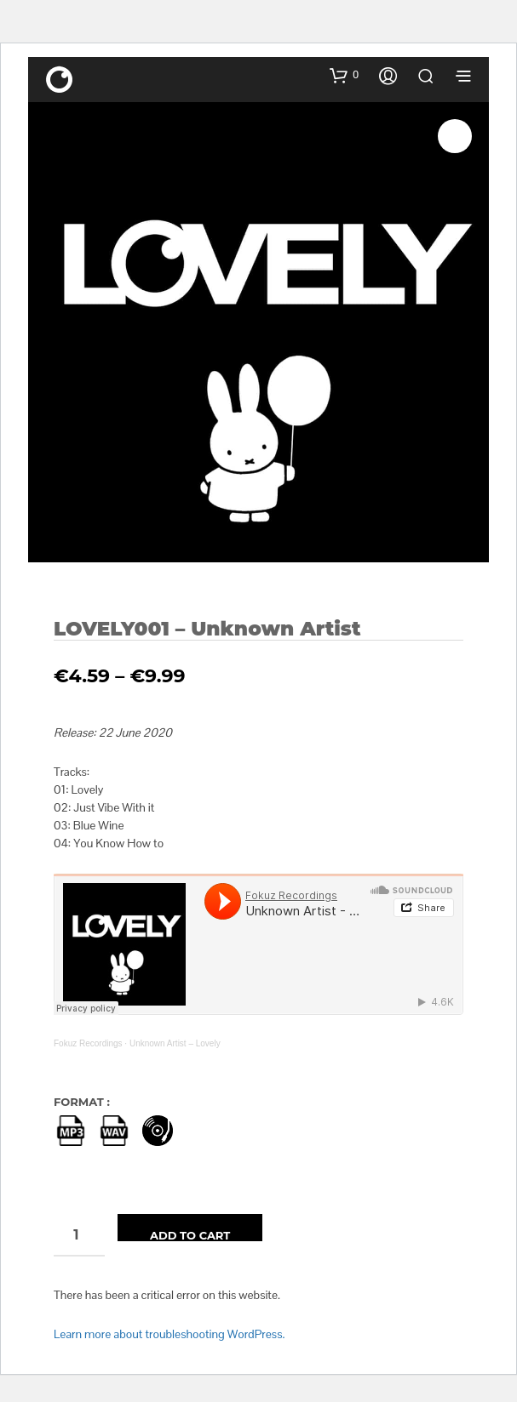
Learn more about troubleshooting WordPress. (169, 1334)
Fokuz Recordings (88, 1043)
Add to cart (190, 1234)
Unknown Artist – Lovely (175, 1043)
